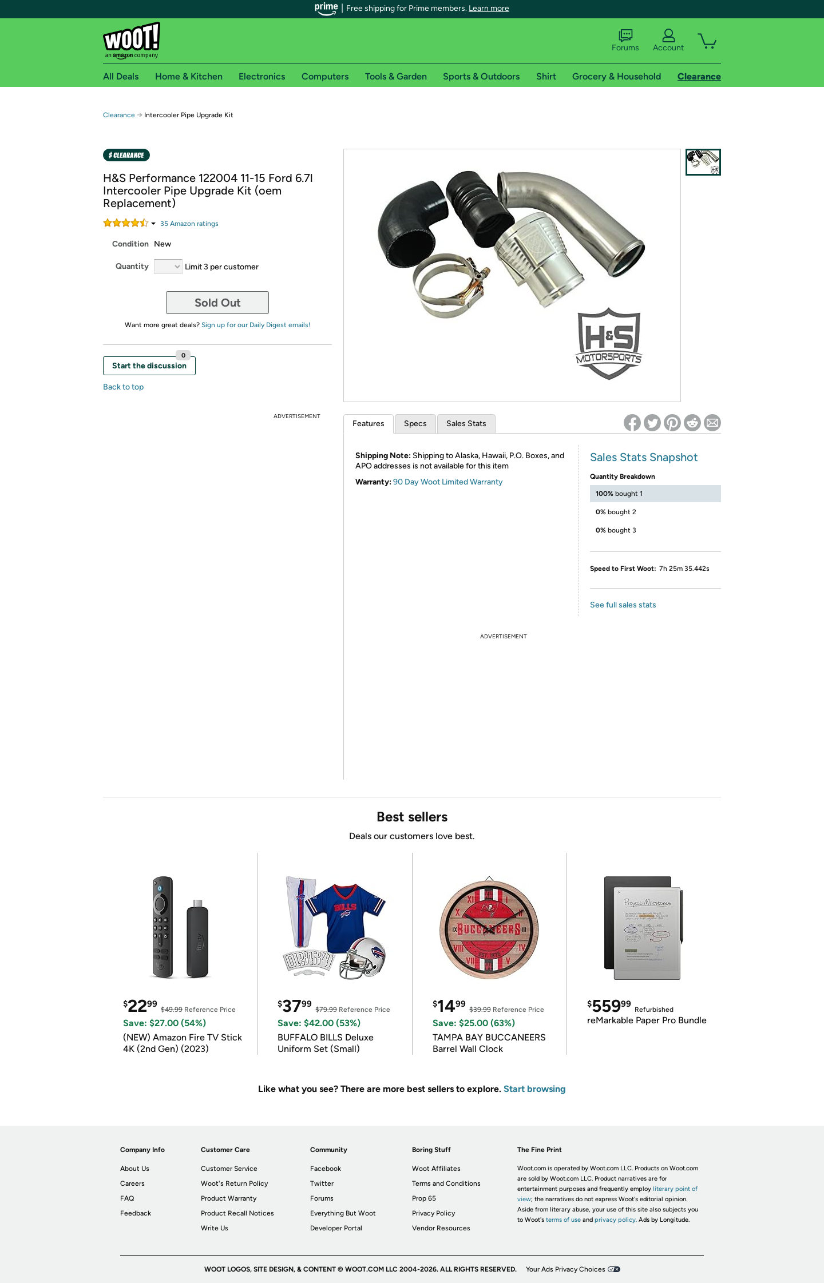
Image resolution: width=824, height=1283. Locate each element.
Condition (130, 244)
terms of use (563, 1220)
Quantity (132, 266)
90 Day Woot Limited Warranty (448, 482)
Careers (132, 1183)
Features (368, 423)
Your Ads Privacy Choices (565, 1269)
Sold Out (218, 302)
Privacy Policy (433, 1213)
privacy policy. (616, 1220)
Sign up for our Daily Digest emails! (256, 325)
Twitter (322, 1183)
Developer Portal (336, 1228)
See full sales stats (623, 605)
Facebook (325, 1169)
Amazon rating (189, 224)
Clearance (119, 115)
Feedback (135, 1213)
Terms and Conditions (446, 1183)
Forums (625, 41)
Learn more (489, 8)
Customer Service (229, 1169)
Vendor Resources (441, 1228)
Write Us (214, 1228)
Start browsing (535, 1088)
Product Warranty (228, 1198)
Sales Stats (466, 423)
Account (668, 41)
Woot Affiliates (436, 1169)
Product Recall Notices (237, 1213)
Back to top (123, 387)
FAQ (127, 1198)
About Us (134, 1169)
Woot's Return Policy (234, 1183)
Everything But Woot (343, 1213)
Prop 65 (424, 1198)
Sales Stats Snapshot (644, 457)
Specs (415, 423)
